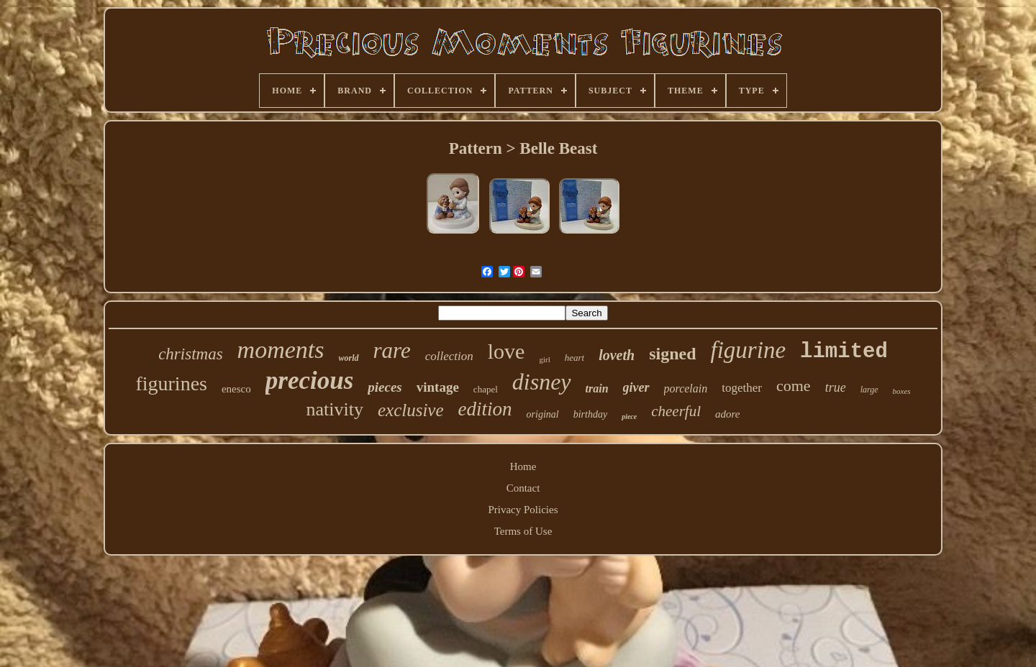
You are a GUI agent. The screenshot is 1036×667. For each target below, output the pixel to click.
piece (629, 416)
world (348, 358)
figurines (171, 383)
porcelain (686, 388)
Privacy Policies (523, 509)
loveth (617, 355)
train (597, 388)
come (793, 386)
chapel (485, 389)
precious (309, 381)
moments (280, 349)
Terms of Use (523, 531)
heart (574, 357)
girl (544, 359)
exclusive (411, 410)
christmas (190, 354)
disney (541, 382)
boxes (902, 391)
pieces (384, 387)
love (506, 351)
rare (392, 350)
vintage (438, 387)
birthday (590, 414)
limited (844, 352)
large (869, 390)
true (835, 387)
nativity (334, 409)
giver (636, 387)
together (742, 388)
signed (672, 353)
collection (449, 356)
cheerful (676, 411)
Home (523, 466)
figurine (748, 350)
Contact (523, 488)
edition (485, 409)
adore (727, 414)
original (543, 414)
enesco (236, 389)
